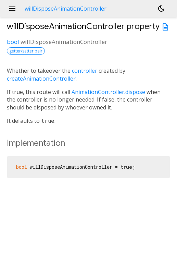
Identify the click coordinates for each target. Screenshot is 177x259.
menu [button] (12, 8)
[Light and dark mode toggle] (161, 8)
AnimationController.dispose (108, 92)
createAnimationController (41, 78)
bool (13, 42)
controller (84, 70)
